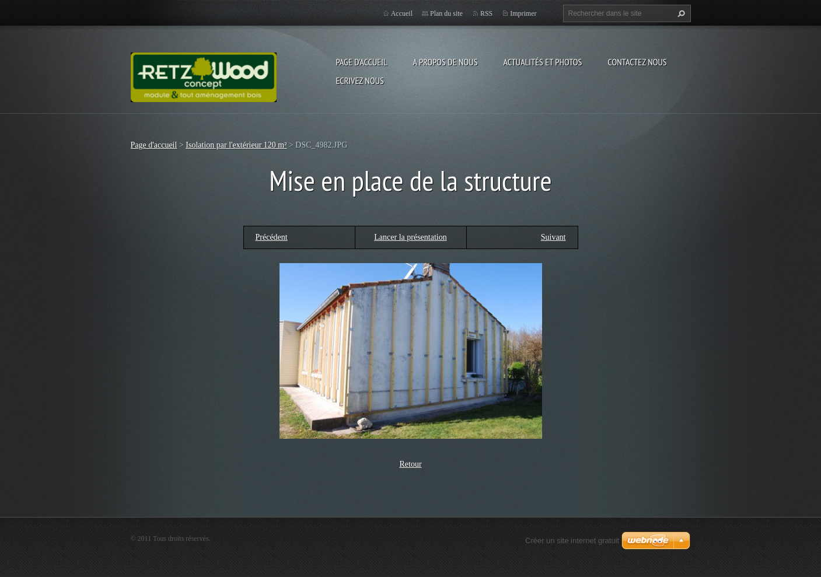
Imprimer (523, 13)
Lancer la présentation (410, 237)
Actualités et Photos (542, 62)
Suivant (553, 237)
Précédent (272, 237)
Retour (410, 464)
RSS (486, 13)
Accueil (402, 13)
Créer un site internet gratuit (572, 540)
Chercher (680, 13)
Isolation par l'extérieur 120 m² (236, 145)
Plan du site (446, 13)
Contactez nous (636, 62)
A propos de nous (445, 62)
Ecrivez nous (360, 80)
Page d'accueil (361, 62)
